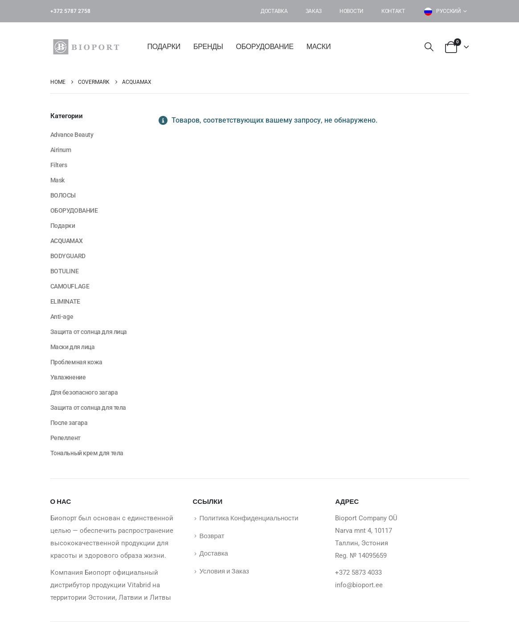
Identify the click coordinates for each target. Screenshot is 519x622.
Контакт (393, 11)
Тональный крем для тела (86, 453)
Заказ (314, 11)
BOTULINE (64, 271)
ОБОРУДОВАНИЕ (265, 46)
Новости (351, 11)
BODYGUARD (68, 256)
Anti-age (62, 316)
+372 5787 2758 (70, 11)
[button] (429, 47)
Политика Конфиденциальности (248, 518)
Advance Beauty (72, 134)
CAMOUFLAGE (70, 286)
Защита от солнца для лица (88, 331)
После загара (69, 422)
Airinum (60, 149)
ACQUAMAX (66, 240)
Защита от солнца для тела (88, 407)
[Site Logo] (88, 47)
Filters (58, 165)
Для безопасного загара (84, 392)
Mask (57, 180)
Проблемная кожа (76, 362)
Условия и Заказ (224, 571)
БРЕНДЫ (208, 46)
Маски (318, 46)
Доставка (274, 11)
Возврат (211, 535)
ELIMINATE (65, 301)
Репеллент (65, 437)
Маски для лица (72, 346)
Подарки (164, 46)
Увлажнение (68, 377)
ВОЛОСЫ (63, 195)
